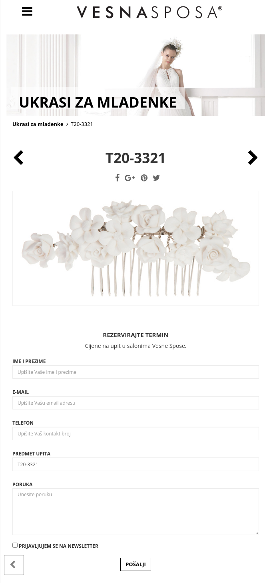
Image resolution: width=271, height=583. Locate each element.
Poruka (22, 484)
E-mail (20, 392)
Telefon (23, 422)
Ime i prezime (29, 361)
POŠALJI (136, 564)
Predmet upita (31, 453)
